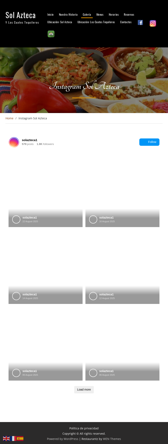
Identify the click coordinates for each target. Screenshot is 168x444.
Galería (87, 14)
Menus (100, 14)
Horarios (114, 14)
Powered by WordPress (62, 439)
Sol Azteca (20, 14)
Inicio (50, 14)
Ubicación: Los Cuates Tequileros (96, 22)
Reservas (129, 14)
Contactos (125, 22)
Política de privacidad (84, 428)
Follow (149, 142)
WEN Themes (112, 439)
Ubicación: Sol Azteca (59, 22)
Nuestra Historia (68, 14)
